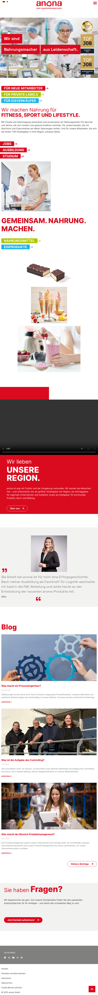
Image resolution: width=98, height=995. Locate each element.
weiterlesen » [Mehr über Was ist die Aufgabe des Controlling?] (6, 776)
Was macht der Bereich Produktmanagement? (28, 834)
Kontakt (5, 969)
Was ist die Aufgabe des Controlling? (22, 760)
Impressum (6, 978)
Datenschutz (6, 983)
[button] (4, 2)
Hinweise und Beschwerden (13, 973)
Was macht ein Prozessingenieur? (21, 685)
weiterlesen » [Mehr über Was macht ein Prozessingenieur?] (6, 702)
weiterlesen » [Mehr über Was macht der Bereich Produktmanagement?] (6, 853)
